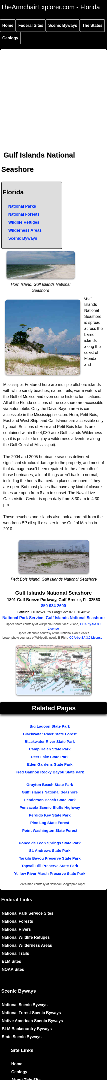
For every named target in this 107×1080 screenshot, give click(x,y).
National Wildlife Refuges (26, 937)
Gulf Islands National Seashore (50, 792)
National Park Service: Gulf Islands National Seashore (53, 618)
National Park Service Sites (27, 913)
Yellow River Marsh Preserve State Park (49, 873)
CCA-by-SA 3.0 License (85, 637)
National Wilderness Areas (27, 945)
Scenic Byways (62, 25)
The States (92, 25)
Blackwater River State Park (50, 741)
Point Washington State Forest (50, 830)
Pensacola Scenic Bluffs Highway (50, 807)
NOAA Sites (13, 969)
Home (7, 25)
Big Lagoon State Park (50, 726)
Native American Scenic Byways (32, 1021)
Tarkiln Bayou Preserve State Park (49, 858)
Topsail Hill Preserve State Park (50, 866)
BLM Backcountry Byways (27, 1029)
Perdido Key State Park (49, 815)
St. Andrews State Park (49, 850)
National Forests (24, 214)
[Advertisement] (47, 96)
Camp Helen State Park (49, 749)
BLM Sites (11, 961)
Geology (10, 38)
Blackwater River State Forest (49, 734)
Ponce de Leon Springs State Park (49, 843)
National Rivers (16, 929)
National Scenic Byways (25, 1005)
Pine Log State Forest (49, 823)
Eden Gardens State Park (49, 764)
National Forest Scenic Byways (31, 1013)
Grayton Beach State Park (49, 784)
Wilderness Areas (25, 230)
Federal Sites (30, 25)
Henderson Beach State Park (50, 800)
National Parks (22, 206)
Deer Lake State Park (49, 757)
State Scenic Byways (22, 1037)
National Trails (15, 953)
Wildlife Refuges (23, 222)
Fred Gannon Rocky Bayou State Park (50, 772)
